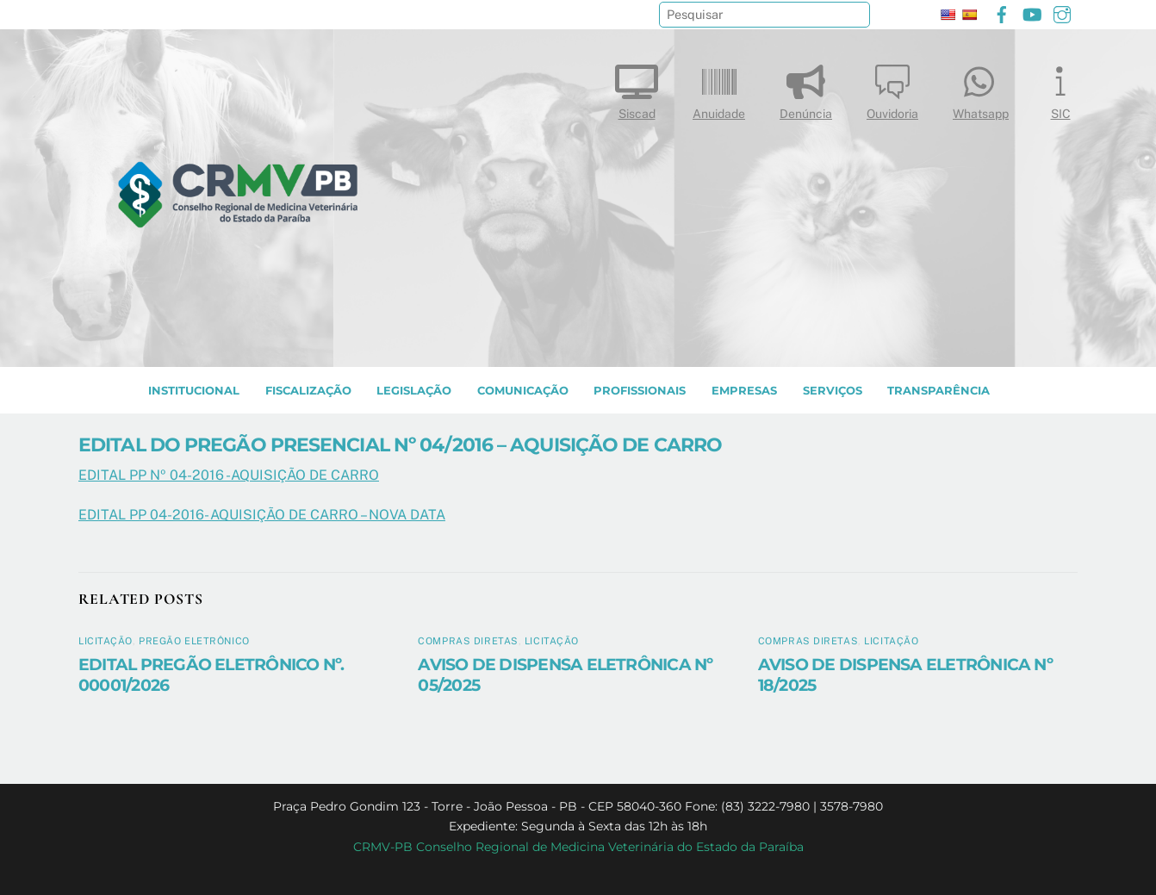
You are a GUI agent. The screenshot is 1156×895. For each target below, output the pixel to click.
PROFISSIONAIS (640, 390)
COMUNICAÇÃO (523, 390)
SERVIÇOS (832, 390)
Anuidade (719, 88)
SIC (1060, 88)
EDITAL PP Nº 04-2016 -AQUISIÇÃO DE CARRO (228, 475)
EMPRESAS (744, 390)
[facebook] (1002, 12)
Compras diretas (468, 641)
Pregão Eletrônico (194, 641)
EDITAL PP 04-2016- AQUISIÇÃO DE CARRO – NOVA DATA (261, 515)
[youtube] (1032, 12)
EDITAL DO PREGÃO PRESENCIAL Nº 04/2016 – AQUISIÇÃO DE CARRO (400, 444)
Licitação (105, 641)
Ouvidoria (892, 88)
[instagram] (1062, 12)
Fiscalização (308, 390)
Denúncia (806, 88)
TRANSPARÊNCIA (938, 390)
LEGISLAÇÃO (413, 390)
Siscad (636, 88)
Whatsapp (981, 88)
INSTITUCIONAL (193, 390)
